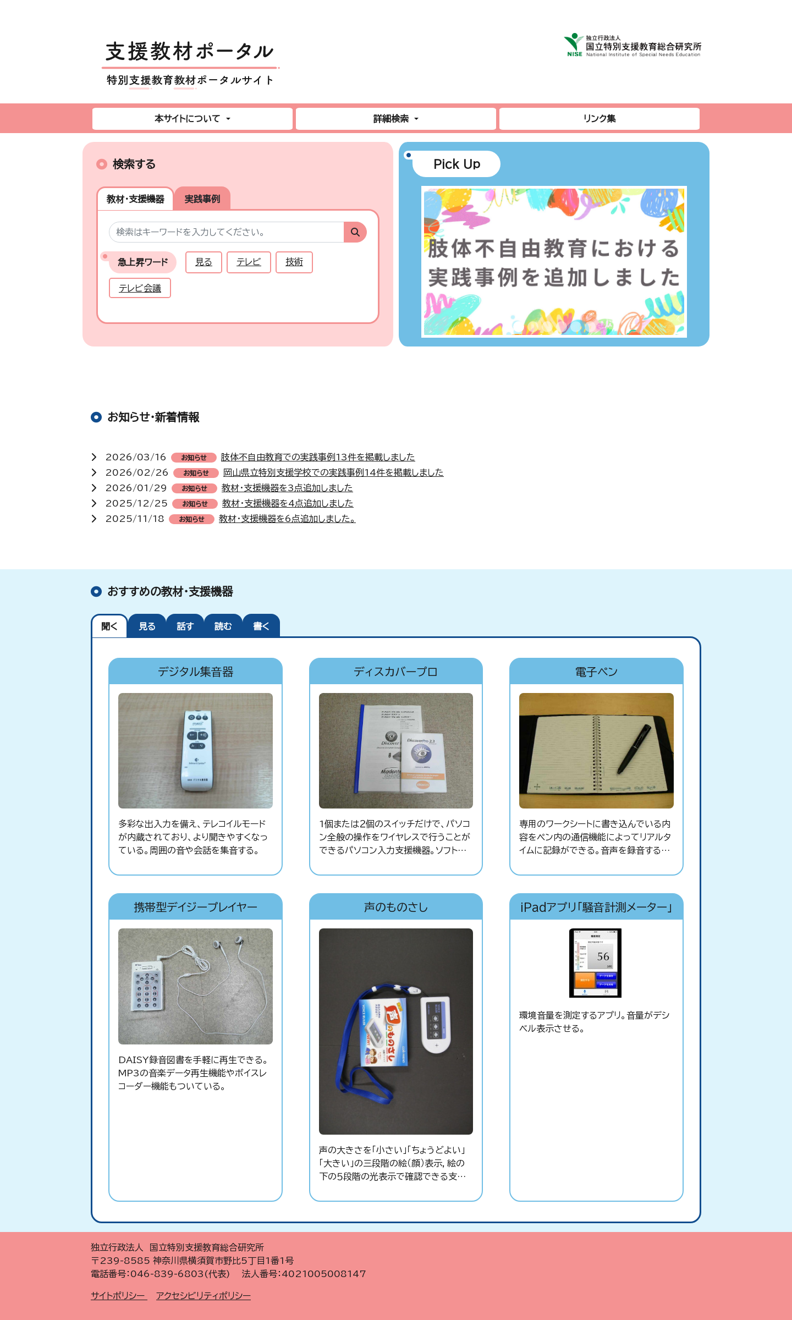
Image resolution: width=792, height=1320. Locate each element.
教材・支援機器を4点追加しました (288, 503)
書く (261, 626)
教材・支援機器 (135, 199)
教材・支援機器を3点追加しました (287, 487)
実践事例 (202, 199)
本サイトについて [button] (189, 118)
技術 (294, 261)
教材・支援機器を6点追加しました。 (287, 518)
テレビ (249, 261)
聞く (109, 626)
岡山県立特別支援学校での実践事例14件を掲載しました (333, 472)
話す (185, 626)
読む (223, 626)
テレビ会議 (140, 288)
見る (203, 261)
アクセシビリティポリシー (203, 1295)
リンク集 (599, 118)
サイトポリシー (119, 1295)
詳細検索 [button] (392, 118)
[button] (434, 266)
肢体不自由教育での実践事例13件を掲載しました (318, 457)
